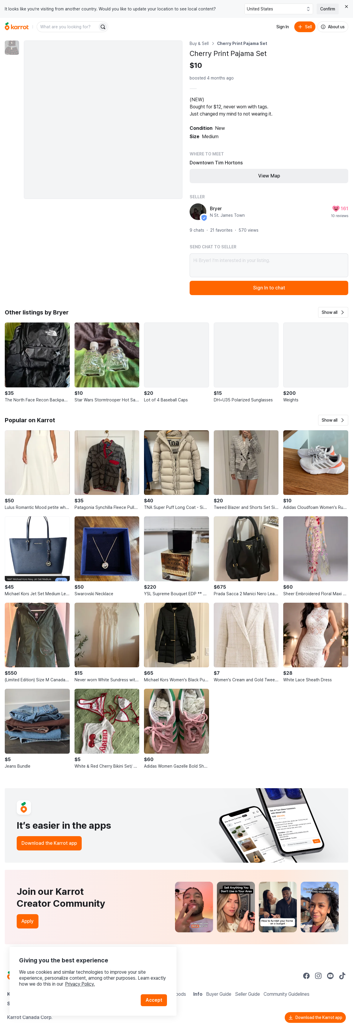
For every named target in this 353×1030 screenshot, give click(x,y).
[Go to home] (17, 26)
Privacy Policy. (80, 984)
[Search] (103, 27)
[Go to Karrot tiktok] (342, 975)
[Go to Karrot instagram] (318, 975)
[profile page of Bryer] (198, 211)
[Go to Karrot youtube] (330, 975)
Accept (153, 1000)
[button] (333, 312)
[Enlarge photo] (103, 119)
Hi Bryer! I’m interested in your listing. (269, 265)
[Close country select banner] (346, 6)
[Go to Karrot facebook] (306, 975)
